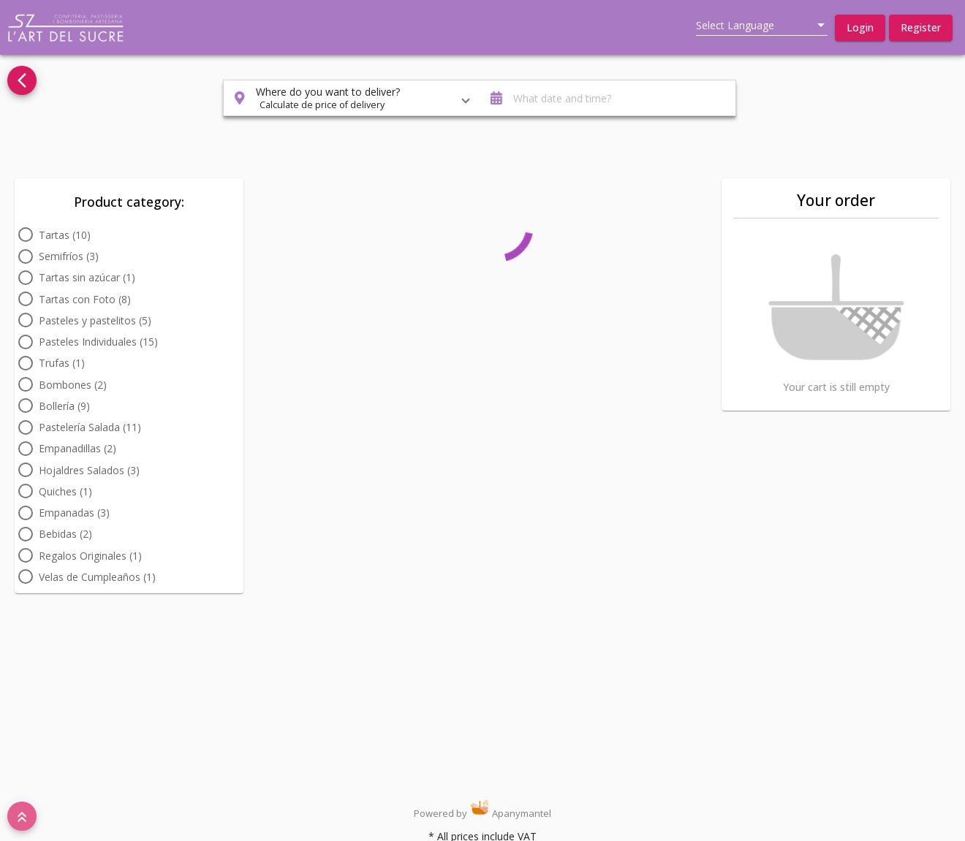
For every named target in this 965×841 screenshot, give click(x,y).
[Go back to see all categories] (22, 80)
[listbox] (762, 25)
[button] (860, 28)
